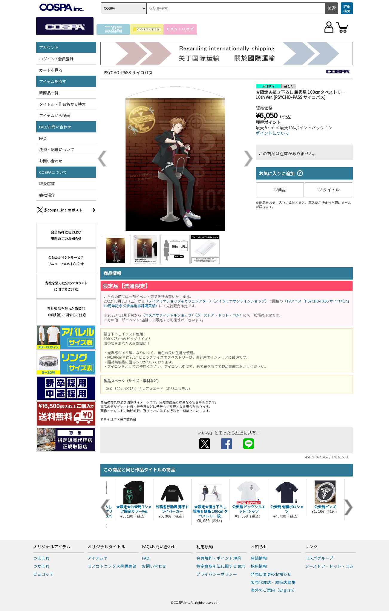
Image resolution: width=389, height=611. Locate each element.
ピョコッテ (43, 574)
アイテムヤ (98, 558)
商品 (280, 189)
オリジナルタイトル (106, 546)
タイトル (329, 189)
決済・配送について (56, 149)
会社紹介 (47, 195)
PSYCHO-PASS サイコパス (128, 73)
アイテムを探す (52, 81)
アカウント (49, 47)
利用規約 (204, 546)
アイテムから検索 (54, 115)
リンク (311, 546)
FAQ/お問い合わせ (55, 127)
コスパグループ (319, 558)
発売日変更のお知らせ (271, 574)
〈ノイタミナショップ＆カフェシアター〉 (179, 300)
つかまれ (41, 566)
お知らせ (259, 546)
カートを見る (50, 70)
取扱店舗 (47, 183)
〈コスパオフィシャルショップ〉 (168, 314)
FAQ (42, 138)
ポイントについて (272, 133)
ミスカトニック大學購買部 (112, 566)
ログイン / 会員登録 (56, 59)
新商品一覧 (49, 93)
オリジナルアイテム (52, 546)
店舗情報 (259, 558)
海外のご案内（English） (274, 590)
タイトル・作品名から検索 (62, 104)
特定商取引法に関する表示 (220, 566)
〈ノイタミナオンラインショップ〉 (241, 300)
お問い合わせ (50, 161)
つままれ (41, 558)
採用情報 (259, 566)
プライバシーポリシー (216, 574)
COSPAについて (53, 172)
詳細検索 (346, 8)
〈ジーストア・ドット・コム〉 (219, 314)
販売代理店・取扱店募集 (273, 582)
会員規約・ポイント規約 (218, 558)
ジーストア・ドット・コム (329, 566)
